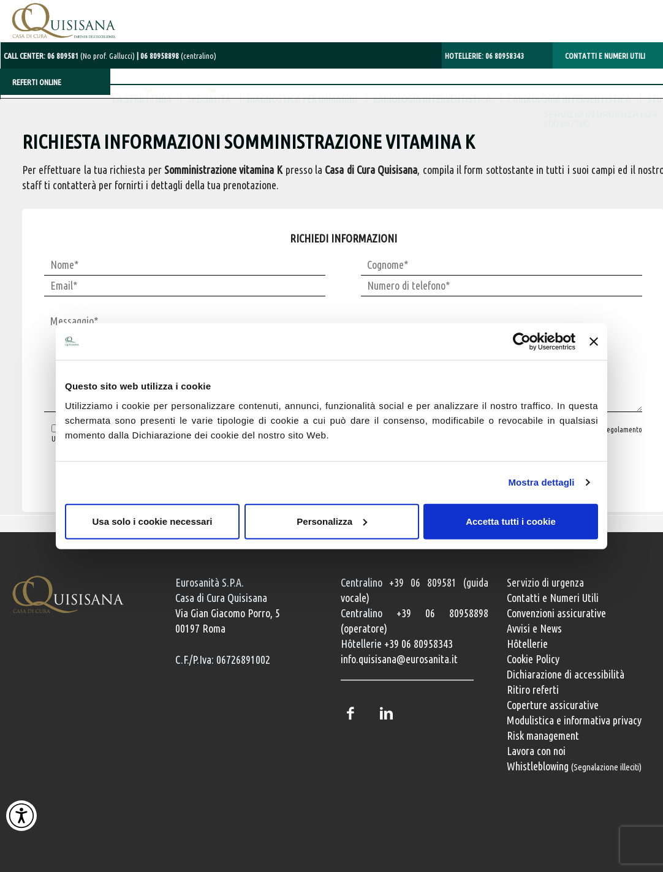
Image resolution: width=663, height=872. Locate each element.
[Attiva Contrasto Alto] (21, 815)
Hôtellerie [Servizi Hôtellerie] (527, 643)
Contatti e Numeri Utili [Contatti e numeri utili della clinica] (553, 598)
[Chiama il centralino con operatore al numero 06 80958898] (173, 53)
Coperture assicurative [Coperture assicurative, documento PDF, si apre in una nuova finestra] (553, 705)
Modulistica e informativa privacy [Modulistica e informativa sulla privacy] (574, 720)
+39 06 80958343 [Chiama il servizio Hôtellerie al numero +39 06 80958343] (418, 643)
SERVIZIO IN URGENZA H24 (599, 23)
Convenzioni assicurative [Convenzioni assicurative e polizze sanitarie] (556, 613)
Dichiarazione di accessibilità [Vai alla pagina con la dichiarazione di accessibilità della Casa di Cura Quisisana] (565, 674)
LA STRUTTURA (43, 110)
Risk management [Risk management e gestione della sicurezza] (543, 735)
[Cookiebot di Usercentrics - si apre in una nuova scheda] (521, 342)
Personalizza (332, 521)
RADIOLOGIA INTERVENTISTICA (334, 110)
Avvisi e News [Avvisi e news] (534, 628)
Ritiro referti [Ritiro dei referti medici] (533, 689)
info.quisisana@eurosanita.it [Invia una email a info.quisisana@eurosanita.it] (399, 659)
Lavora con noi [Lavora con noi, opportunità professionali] (536, 751)
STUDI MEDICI (574, 110)
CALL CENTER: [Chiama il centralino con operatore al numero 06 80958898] (69, 53)
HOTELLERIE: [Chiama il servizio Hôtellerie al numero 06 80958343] (484, 53)
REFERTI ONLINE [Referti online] (36, 79)
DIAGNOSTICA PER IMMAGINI (203, 110)
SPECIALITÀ (110, 110)
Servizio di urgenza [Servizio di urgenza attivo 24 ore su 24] (545, 582)
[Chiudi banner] (593, 341)
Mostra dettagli (541, 482)
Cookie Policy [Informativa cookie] (533, 659)
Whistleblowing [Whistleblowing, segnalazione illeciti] (574, 766)
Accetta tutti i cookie (511, 521)
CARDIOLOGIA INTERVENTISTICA (470, 110)
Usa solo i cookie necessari (153, 521)
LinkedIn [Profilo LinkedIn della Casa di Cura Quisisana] (386, 713)
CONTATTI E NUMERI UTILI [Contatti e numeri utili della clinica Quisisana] (605, 53)
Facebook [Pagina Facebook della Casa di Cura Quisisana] (350, 713)
